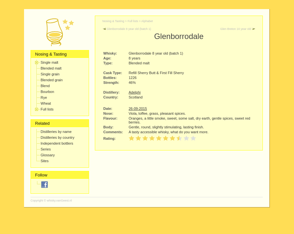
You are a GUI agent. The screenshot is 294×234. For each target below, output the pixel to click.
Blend (45, 86)
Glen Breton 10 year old (237, 29)
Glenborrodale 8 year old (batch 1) (126, 29)
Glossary (48, 155)
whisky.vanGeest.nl (59, 200)
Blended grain (52, 80)
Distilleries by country (57, 137)
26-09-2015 (138, 108)
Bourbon (47, 92)
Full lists (47, 109)
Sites (44, 161)
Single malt (49, 62)
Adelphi (135, 92)
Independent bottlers (57, 143)
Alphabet (147, 21)
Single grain (50, 74)
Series (46, 149)
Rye (44, 97)
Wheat (46, 103)
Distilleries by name (56, 132)
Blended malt (51, 68)
